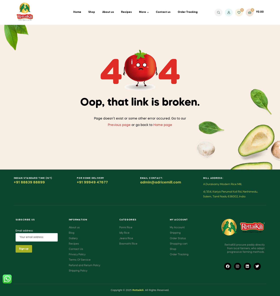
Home (77, 12)
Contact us (163, 12)
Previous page (119, 125)
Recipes (126, 12)
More (142, 12)
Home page (162, 125)
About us (108, 12)
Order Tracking (188, 12)
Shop (91, 12)
